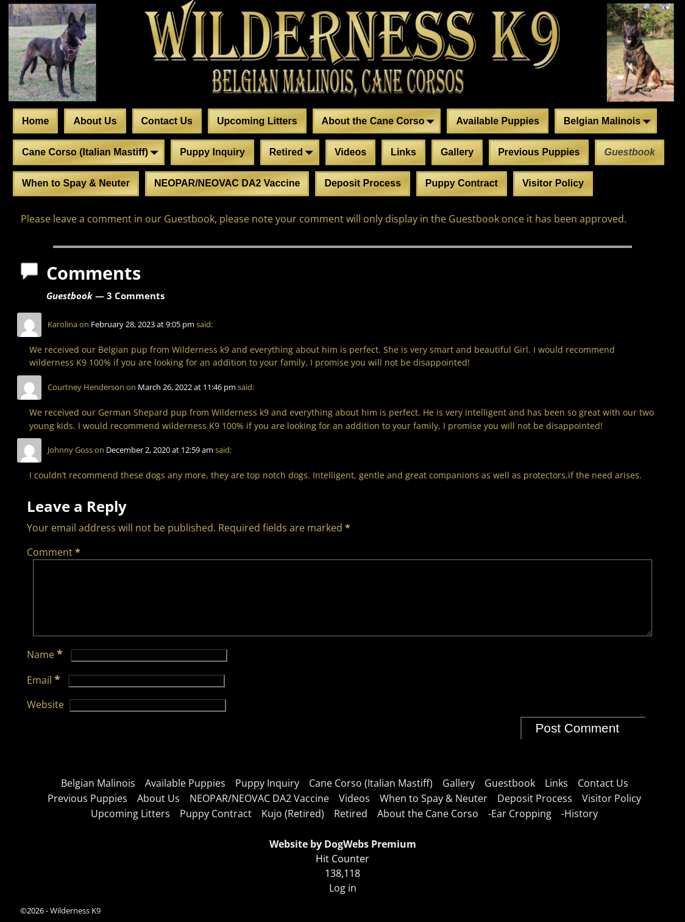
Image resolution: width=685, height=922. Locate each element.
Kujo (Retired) (292, 813)
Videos (350, 152)
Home (35, 121)
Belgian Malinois (609, 121)
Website (45, 719)
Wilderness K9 (75, 910)
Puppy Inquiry (212, 152)
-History (579, 813)
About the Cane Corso (380, 121)
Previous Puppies (539, 152)
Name (46, 669)
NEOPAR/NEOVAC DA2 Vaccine (227, 183)
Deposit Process (362, 183)
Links (403, 152)
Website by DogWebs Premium (342, 844)
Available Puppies (497, 121)
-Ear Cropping (520, 813)
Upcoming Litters (257, 121)
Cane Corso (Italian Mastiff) (92, 153)
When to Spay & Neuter (76, 183)
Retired (293, 153)
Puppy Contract (461, 183)
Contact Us (167, 121)
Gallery (457, 152)
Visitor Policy (553, 183)
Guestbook (629, 152)
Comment (55, 552)
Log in (343, 888)
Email (45, 694)
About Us (94, 121)
